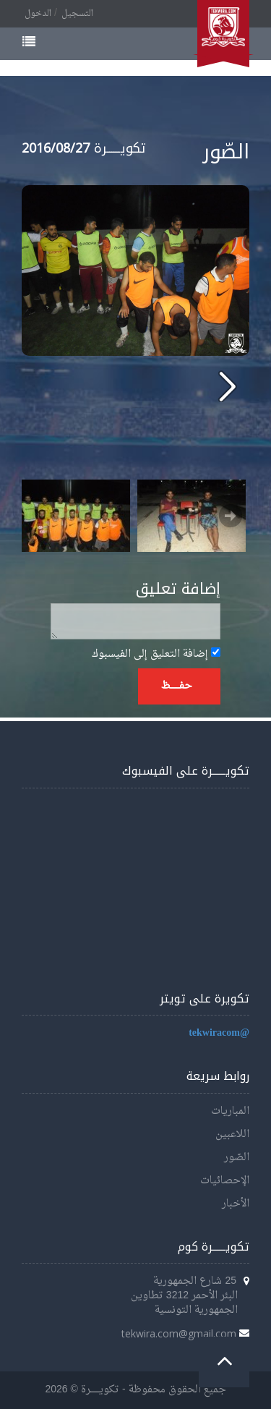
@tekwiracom (219, 1033)
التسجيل (77, 14)
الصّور (236, 1157)
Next (230, 515)
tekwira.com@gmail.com (178, 1333)
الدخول (38, 14)
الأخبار (235, 1204)
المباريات (230, 1111)
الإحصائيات (224, 1181)
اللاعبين (232, 1134)
